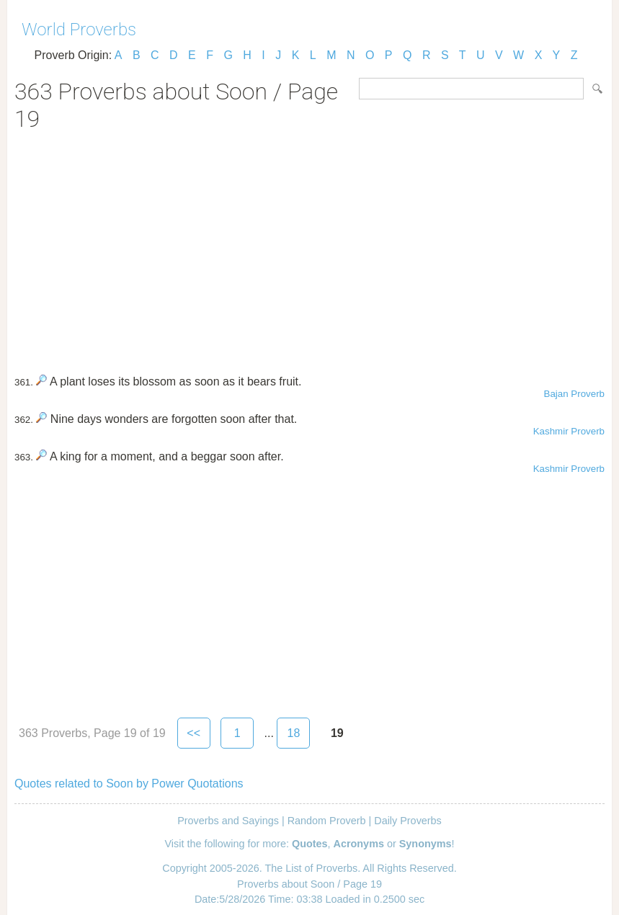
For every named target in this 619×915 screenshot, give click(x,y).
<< (193, 733)
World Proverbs (79, 29)
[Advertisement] (309, 248)
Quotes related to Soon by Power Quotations (129, 783)
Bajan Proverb (574, 393)
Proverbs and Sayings (228, 820)
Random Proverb (327, 820)
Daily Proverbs (408, 820)
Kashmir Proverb (569, 431)
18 (293, 733)
